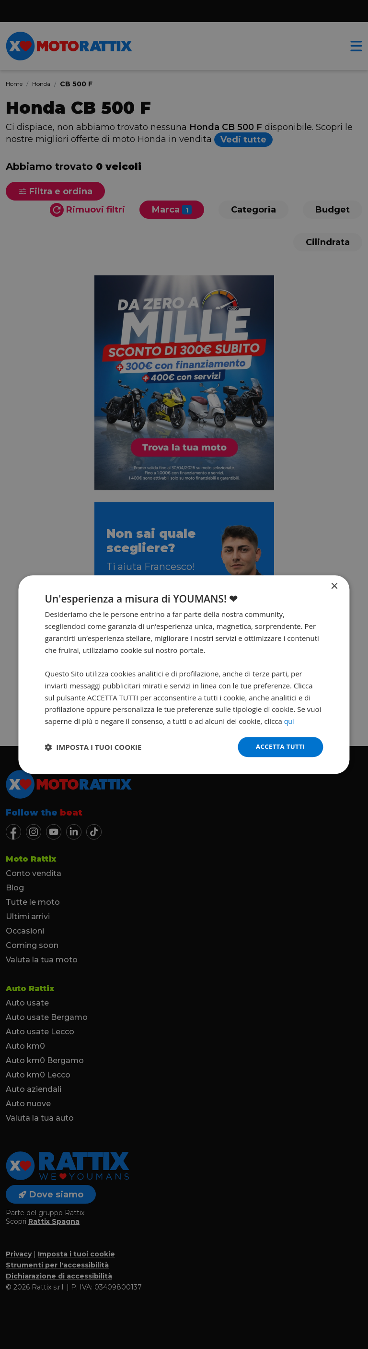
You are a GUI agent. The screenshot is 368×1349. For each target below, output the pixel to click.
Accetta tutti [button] (279, 746)
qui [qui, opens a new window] (289, 720)
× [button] (334, 586)
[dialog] (183, 675)
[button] (93, 747)
